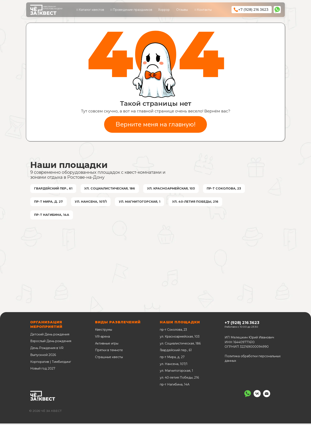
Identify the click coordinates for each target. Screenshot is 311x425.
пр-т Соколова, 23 (173, 331)
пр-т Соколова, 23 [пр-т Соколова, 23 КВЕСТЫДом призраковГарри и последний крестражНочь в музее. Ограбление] (226, 189)
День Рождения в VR (46, 350)
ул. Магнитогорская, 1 (176, 372)
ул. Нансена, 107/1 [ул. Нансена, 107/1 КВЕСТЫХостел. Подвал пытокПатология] (92, 202)
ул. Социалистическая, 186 (180, 345)
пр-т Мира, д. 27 (172, 358)
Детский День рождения (49, 336)
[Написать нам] (247, 398)
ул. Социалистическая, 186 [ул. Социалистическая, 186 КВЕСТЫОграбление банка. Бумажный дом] (110, 189)
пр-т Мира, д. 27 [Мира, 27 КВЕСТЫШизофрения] (48, 202)
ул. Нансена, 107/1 (173, 365)
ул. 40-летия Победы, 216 (179, 379)
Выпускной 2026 (43, 356)
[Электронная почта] (266, 398)
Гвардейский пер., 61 (176, 352)
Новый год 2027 (42, 370)
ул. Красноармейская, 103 (180, 338)
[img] (277, 10)
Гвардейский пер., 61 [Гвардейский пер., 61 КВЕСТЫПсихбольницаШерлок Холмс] (53, 189)
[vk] (257, 398)
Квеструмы (103, 331)
